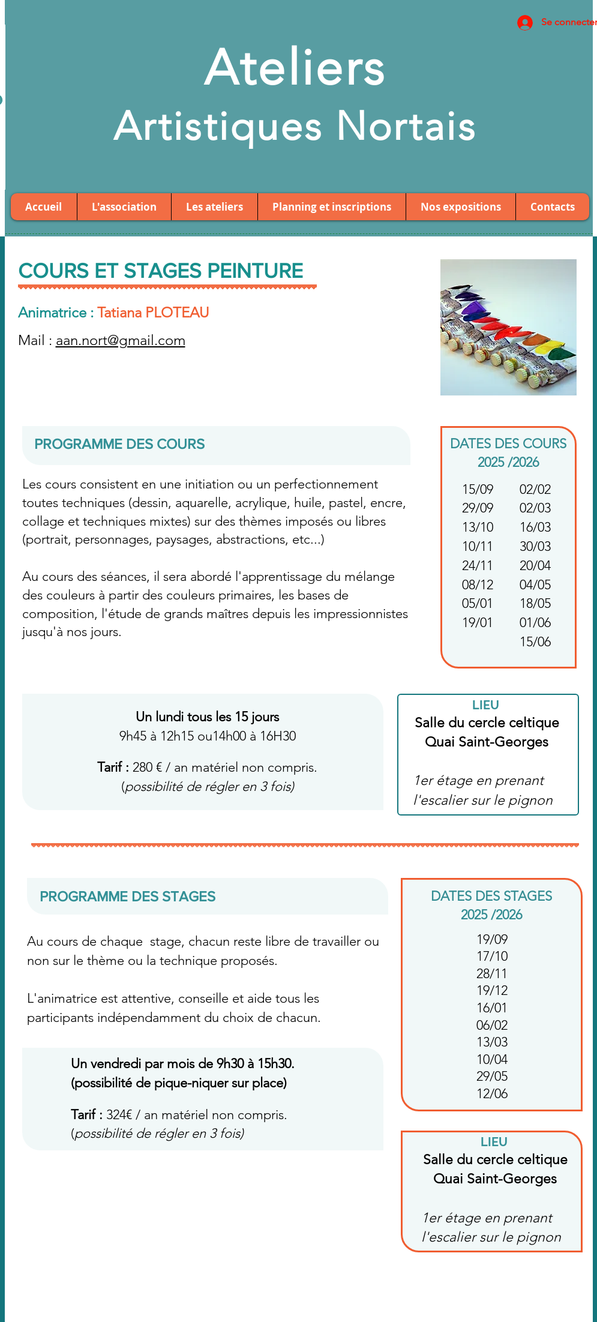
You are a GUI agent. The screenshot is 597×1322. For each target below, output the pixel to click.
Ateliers (295, 67)
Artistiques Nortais (294, 126)
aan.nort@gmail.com (120, 340)
